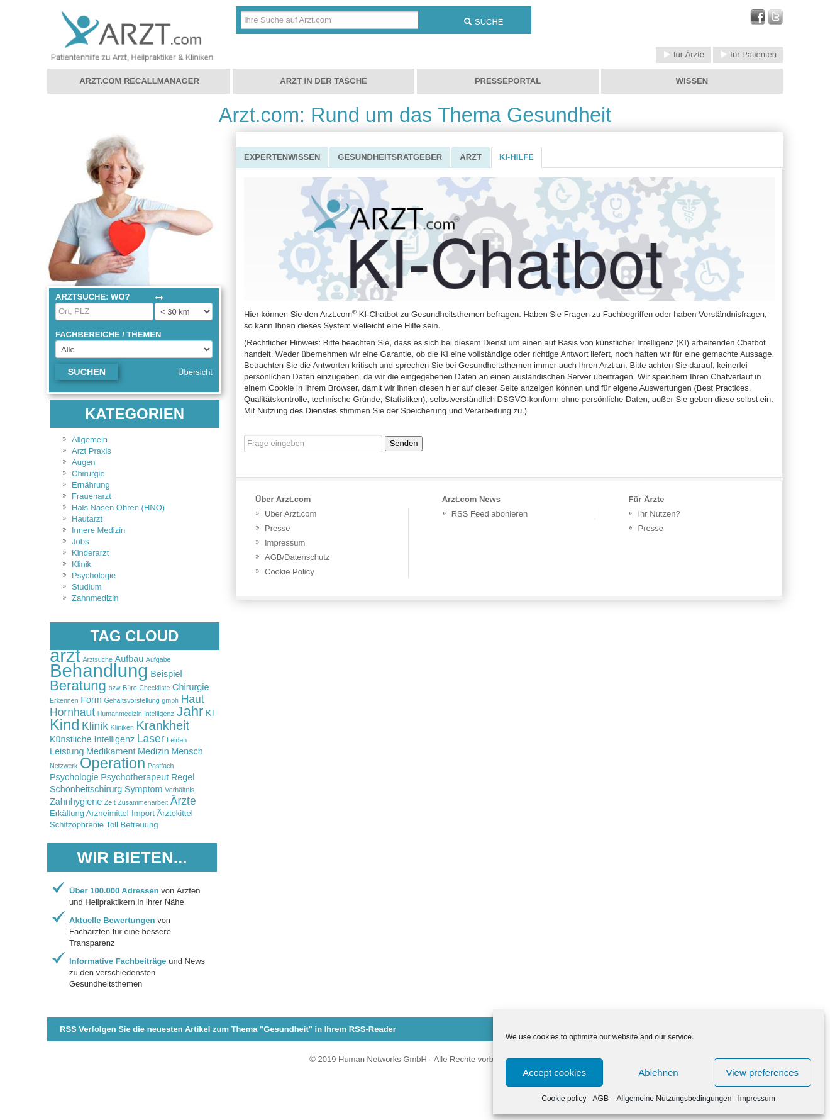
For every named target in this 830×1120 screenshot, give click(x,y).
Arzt (471, 157)
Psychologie (94, 575)
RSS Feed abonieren (489, 513)
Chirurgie (88, 473)
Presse (277, 528)
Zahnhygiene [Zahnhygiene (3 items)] (76, 802)
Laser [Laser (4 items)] (151, 738)
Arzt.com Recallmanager (139, 81)
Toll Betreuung (132, 824)
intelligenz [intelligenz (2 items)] (159, 713)
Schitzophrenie (77, 824)
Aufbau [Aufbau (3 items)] (129, 659)
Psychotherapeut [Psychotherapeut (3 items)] (135, 777)
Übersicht (195, 372)
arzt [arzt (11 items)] (65, 655)
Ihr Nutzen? (659, 513)
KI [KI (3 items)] (210, 713)
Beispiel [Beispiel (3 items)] (166, 674)
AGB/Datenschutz (297, 557)
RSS (228, 1029)
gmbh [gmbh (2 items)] (170, 700)
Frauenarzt (91, 496)
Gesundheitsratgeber (390, 157)
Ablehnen (658, 1072)
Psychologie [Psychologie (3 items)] (74, 777)
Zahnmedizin (95, 598)
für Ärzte (683, 54)
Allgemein (90, 439)
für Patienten (748, 54)
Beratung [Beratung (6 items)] (78, 685)
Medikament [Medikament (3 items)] (110, 751)
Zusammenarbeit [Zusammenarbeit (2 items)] (143, 802)
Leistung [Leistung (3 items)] (67, 751)
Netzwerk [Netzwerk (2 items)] (63, 766)
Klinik (81, 564)
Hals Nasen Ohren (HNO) (118, 507)
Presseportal (508, 81)
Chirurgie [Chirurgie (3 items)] (190, 687)
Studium (87, 586)
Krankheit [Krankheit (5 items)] (163, 725)
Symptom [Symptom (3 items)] (143, 789)
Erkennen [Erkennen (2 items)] (64, 700)
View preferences (762, 1072)
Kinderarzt (90, 552)
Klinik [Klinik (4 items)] (95, 726)
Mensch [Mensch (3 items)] (186, 751)
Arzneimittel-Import (120, 813)
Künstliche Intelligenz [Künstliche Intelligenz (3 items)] (92, 739)
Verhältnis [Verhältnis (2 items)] (179, 789)
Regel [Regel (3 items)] (183, 777)
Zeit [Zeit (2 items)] (110, 802)
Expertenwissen (282, 157)
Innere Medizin (98, 530)
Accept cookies (554, 1072)
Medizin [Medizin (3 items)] (153, 751)
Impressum (756, 1098)
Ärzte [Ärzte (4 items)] (183, 801)
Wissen (692, 81)
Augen (84, 462)
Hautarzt (87, 519)
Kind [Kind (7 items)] (64, 725)
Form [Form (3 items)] (91, 700)
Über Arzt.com (290, 513)
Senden (404, 443)
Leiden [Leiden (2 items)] (177, 740)
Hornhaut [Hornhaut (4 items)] (72, 712)
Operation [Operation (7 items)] (112, 763)
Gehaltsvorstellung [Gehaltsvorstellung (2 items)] (131, 700)
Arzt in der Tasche (323, 81)
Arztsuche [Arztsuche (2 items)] (98, 659)
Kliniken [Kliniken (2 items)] (122, 727)
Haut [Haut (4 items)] (192, 699)
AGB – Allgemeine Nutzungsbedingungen (662, 1098)
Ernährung (91, 485)
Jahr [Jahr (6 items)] (189, 711)
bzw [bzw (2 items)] (115, 688)
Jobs (80, 541)
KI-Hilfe (516, 157)
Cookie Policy (289, 571)
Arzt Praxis (91, 451)
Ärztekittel (175, 813)
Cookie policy (563, 1098)
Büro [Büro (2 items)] (130, 688)
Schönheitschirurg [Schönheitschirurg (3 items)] (86, 789)
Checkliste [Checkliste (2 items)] (154, 688)
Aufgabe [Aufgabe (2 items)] (158, 659)
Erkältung (67, 813)
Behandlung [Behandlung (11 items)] (99, 670)
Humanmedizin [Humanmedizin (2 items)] (119, 713)
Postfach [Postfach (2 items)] (161, 766)
